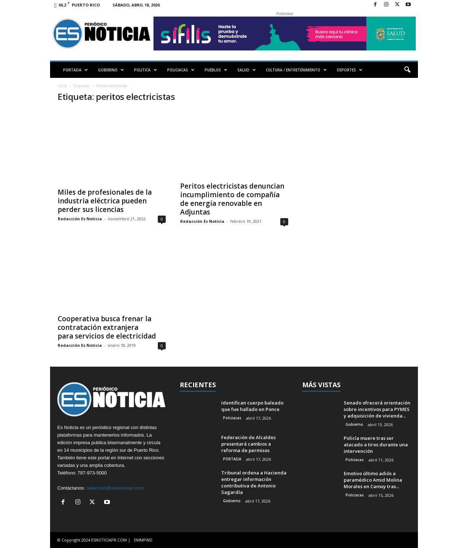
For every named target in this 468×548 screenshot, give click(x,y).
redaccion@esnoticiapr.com (115, 488)
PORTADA (75, 70)
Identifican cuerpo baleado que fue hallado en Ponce (252, 405)
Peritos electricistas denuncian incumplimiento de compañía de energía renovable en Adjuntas (232, 199)
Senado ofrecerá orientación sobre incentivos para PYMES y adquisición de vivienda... (377, 409)
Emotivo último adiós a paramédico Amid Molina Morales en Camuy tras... (373, 480)
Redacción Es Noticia (80, 218)
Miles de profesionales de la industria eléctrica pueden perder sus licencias (105, 200)
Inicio (62, 85)
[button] (407, 70)
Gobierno (232, 500)
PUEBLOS (216, 70)
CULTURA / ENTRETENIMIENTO (296, 70)
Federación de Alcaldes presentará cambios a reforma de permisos (248, 444)
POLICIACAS (181, 70)
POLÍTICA (145, 70)
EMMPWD (143, 540)
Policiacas (232, 417)
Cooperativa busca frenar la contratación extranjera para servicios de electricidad (107, 327)
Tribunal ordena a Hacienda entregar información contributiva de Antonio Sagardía (253, 482)
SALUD (246, 70)
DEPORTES (349, 70)
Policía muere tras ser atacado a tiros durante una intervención (376, 444)
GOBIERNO (111, 70)
